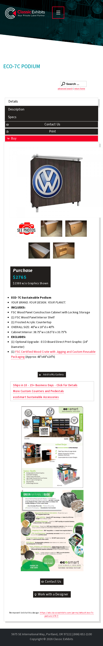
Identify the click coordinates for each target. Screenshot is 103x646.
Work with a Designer (51, 594)
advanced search (65, 89)
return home (79, 89)
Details (13, 101)
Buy (11, 138)
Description (16, 109)
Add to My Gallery (51, 374)
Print (31, 131)
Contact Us (33, 124)
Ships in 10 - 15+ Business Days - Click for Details (45, 385)
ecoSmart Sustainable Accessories (36, 397)
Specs (12, 117)
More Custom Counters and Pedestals (38, 391)
